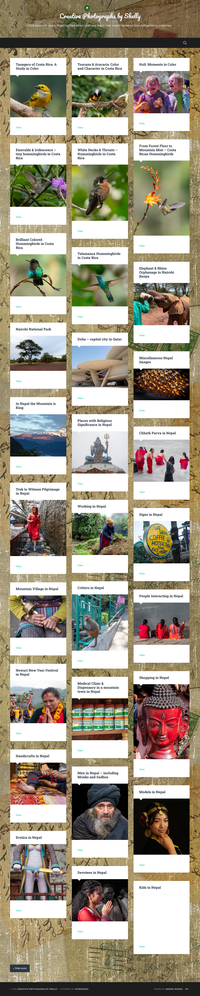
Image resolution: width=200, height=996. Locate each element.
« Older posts (20, 968)
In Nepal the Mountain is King (36, 405)
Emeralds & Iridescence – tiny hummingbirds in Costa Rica (38, 154)
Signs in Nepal (150, 514)
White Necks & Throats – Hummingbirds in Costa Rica (97, 154)
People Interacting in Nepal (161, 596)
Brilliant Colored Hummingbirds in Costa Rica (35, 243)
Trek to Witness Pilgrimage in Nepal (38, 491)
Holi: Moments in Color (157, 64)
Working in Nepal (91, 506)
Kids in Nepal (150, 887)
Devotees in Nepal (92, 872)
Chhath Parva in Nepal (158, 433)
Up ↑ (187, 989)
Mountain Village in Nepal (37, 588)
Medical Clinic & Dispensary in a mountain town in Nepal (98, 687)
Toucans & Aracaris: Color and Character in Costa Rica (99, 66)
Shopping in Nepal (154, 677)
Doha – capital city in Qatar (99, 339)
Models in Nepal (152, 792)
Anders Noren (173, 989)
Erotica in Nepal (29, 837)
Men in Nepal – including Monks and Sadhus (97, 775)
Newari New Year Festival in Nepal (37, 672)
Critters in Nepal (90, 587)
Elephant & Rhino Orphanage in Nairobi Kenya (156, 272)
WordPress (82, 989)
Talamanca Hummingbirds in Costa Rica (98, 255)
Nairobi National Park (33, 329)
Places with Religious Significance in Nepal (94, 422)
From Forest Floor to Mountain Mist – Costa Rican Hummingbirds (157, 150)
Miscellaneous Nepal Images (156, 360)
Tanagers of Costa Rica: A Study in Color (36, 66)
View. (19, 127)
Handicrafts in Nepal (32, 756)
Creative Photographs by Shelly (100, 15)
